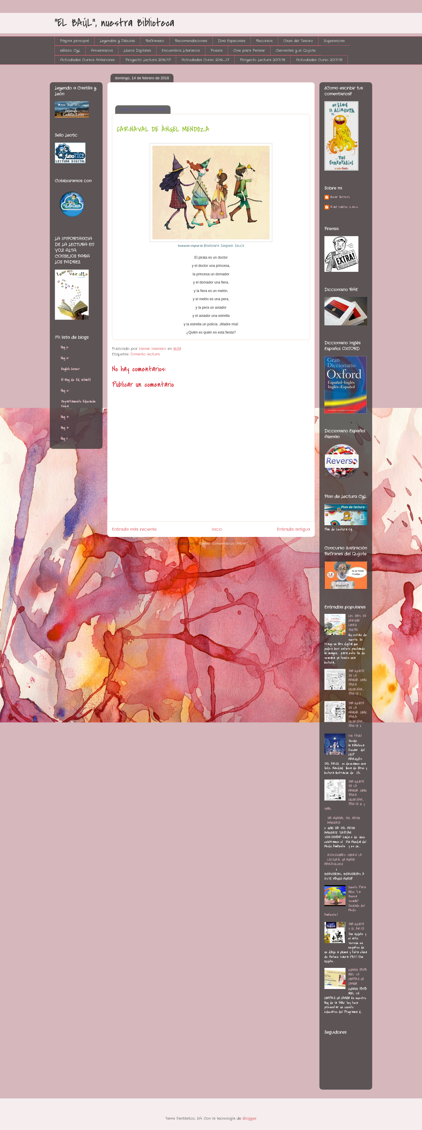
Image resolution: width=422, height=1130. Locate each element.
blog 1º (64, 438)
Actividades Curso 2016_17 (205, 59)
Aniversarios (102, 50)
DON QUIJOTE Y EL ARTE (356, 926)
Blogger (249, 1118)
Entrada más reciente (134, 529)
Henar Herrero (340, 197)
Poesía (216, 50)
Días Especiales (231, 40)
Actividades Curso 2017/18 (319, 59)
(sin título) (355, 735)
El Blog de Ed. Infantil (75, 379)
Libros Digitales (137, 50)
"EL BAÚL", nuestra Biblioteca (114, 23)
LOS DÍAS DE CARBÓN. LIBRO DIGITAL (357, 622)
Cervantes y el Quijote (296, 50)
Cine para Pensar (249, 50)
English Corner (70, 369)
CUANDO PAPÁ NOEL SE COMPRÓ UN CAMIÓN (357, 976)
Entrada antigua (293, 529)
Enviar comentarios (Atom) (224, 543)
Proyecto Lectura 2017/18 (262, 59)
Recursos (264, 40)
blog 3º (65, 427)
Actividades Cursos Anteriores (87, 59)
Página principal (74, 40)
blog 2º (65, 390)
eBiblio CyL (70, 50)
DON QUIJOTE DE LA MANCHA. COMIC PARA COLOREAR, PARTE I (357, 682)
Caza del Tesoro (298, 40)
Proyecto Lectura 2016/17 (148, 59)
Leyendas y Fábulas (117, 40)
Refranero (155, 40)
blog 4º (65, 417)
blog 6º (65, 347)
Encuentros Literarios (181, 50)
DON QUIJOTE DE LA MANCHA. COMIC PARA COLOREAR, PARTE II (357, 714)
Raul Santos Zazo (344, 207)
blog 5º (65, 358)
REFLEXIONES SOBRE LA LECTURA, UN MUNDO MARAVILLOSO (343, 859)
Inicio (217, 529)
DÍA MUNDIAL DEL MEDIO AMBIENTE (343, 820)
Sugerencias (334, 40)
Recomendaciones (191, 40)
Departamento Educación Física (78, 404)
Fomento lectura (145, 354)
